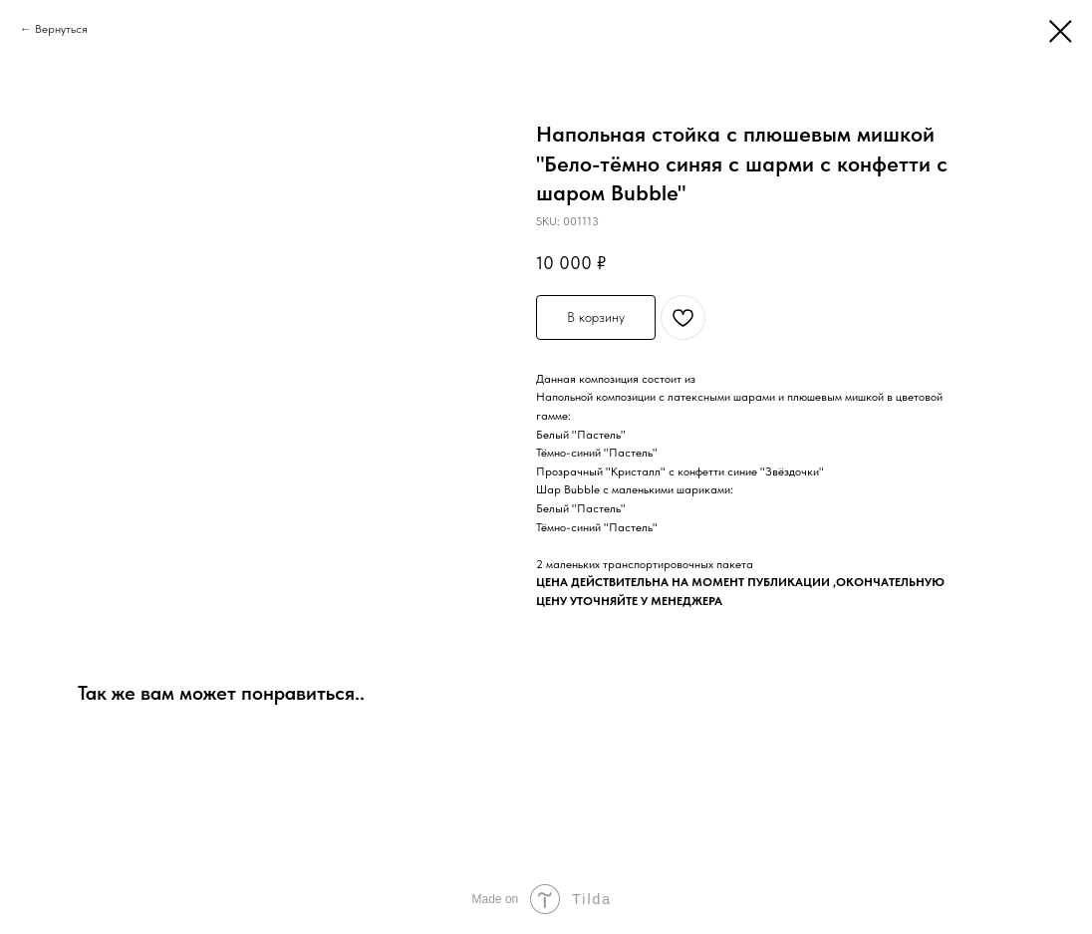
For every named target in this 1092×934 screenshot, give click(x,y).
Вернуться (61, 29)
